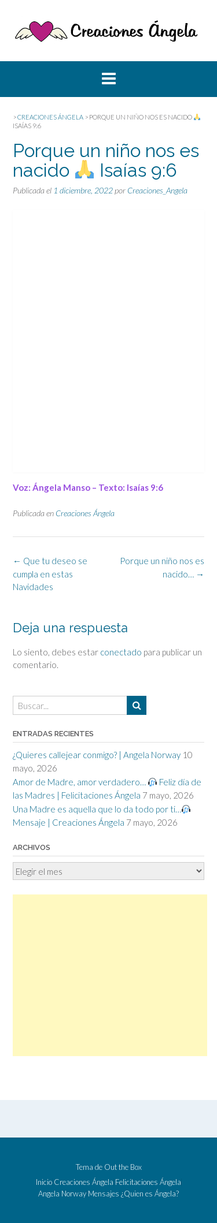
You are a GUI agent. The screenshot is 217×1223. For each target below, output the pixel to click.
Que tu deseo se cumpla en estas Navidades (50, 573)
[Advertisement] (110, 975)
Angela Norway (62, 1194)
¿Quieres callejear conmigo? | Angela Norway (97, 755)
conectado (121, 652)
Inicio (44, 1182)
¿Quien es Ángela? (150, 1194)
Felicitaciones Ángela (148, 1182)
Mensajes (103, 1194)
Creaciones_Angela (157, 190)
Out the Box (123, 1167)
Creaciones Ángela (85, 513)
